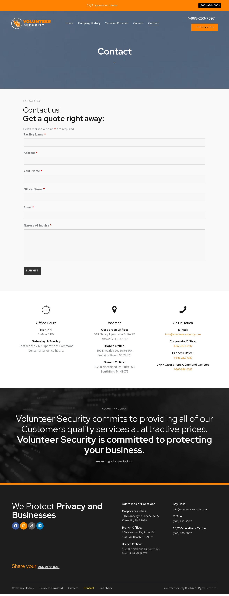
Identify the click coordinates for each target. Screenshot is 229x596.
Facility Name (35, 134)
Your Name (33, 171)
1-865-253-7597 (183, 347)
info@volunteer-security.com (183, 336)
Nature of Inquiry (37, 225)
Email (29, 207)
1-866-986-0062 (183, 371)
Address (31, 153)
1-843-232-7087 (183, 359)
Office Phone (34, 189)
